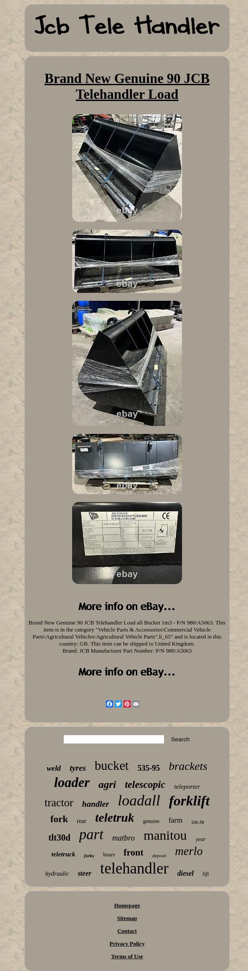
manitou (164, 835)
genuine (151, 821)
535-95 (149, 768)
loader (72, 782)
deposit (159, 855)
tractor (58, 803)
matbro (123, 838)
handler (95, 804)
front (133, 852)
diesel (185, 873)
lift (206, 873)
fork (59, 818)
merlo (189, 851)
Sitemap (127, 918)
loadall (139, 800)
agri (107, 784)
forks (89, 855)
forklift (189, 801)
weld (54, 768)
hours (109, 855)
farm (175, 820)
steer (84, 873)
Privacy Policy (127, 943)
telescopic (145, 784)
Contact (127, 931)
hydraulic (57, 873)
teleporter (187, 786)
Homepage (127, 905)
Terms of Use (127, 956)
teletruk (114, 817)
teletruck (63, 854)
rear (82, 821)
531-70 (197, 822)
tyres (77, 767)
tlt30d (59, 837)
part (91, 834)
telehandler (134, 868)
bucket (111, 765)
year (201, 839)
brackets (188, 766)
